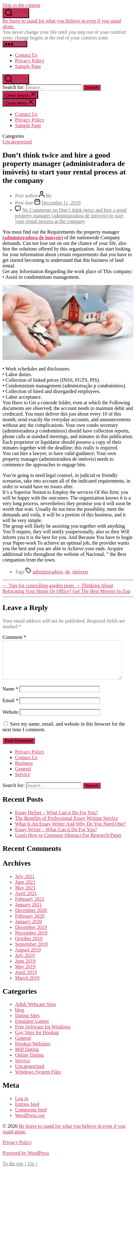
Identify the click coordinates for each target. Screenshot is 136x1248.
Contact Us (26, 55)
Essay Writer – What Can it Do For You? (56, 837)
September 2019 (31, 951)
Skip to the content (21, 5)
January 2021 (28, 912)
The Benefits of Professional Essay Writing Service (66, 825)
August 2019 (28, 957)
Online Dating (29, 1062)
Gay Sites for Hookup (37, 1040)
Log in (21, 1106)
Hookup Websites (32, 1051)
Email (10, 708)
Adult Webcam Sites (35, 1011)
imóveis (80, 571)
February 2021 (29, 906)
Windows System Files (38, 1079)
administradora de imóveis (32, 237)
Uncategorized (17, 141)
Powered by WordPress (26, 1160)
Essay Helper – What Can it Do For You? (56, 820)
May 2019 (25, 974)
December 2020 (31, 917)
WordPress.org (29, 1123)
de (67, 571)
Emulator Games (32, 1028)
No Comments (71, 215)
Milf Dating (27, 1056)
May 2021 (25, 895)
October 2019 (29, 946)
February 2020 (29, 923)
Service (22, 782)
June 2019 (25, 968)
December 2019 (31, 934)
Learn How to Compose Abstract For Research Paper (68, 842)
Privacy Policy (29, 60)
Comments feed (31, 1117)
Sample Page (28, 66)
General (23, 776)
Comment (14, 637)
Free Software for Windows (43, 1034)
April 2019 (26, 979)
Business (24, 770)
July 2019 (25, 963)
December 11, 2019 (61, 202)
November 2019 (31, 940)
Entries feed (27, 1111)
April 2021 (26, 901)
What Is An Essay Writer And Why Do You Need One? (70, 831)
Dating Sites (27, 1023)
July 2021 (25, 884)
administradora (48, 571)
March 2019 (27, 985)
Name (10, 696)
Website (10, 719)
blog (19, 1017)
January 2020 (28, 929)
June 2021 (25, 889)
